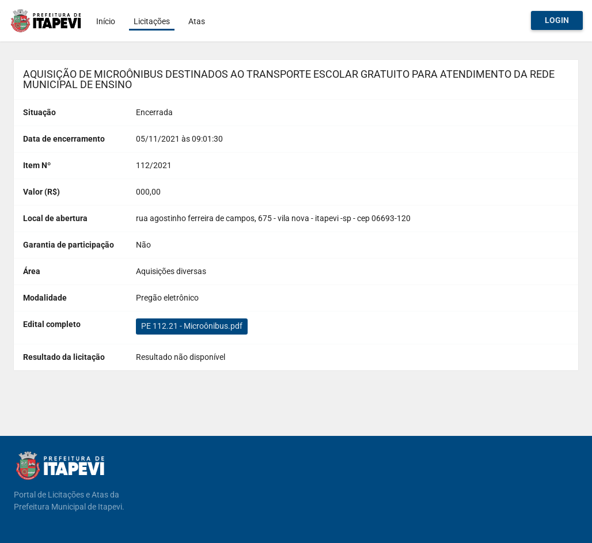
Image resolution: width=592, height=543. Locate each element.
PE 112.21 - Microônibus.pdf (191, 326)
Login (557, 20)
